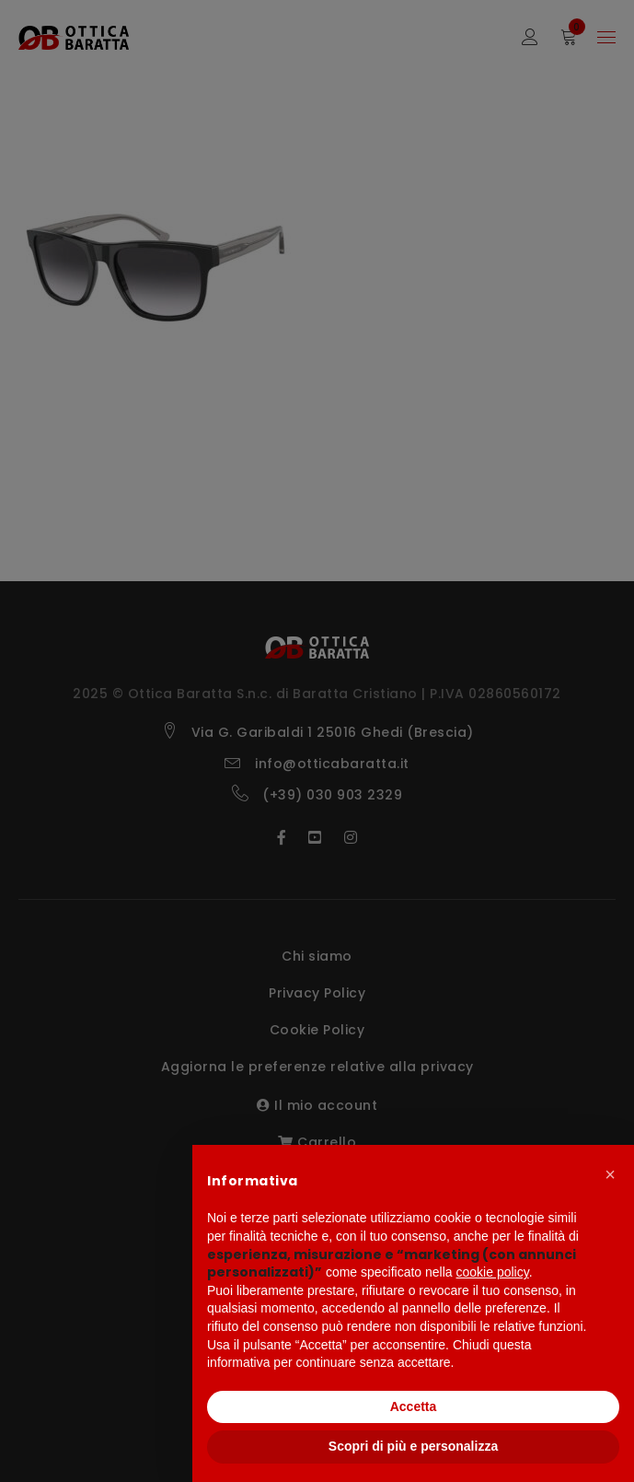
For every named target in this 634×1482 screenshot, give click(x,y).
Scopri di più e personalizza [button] (413, 1446)
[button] (610, 1174)
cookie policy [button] (492, 1272)
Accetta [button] (413, 1406)
